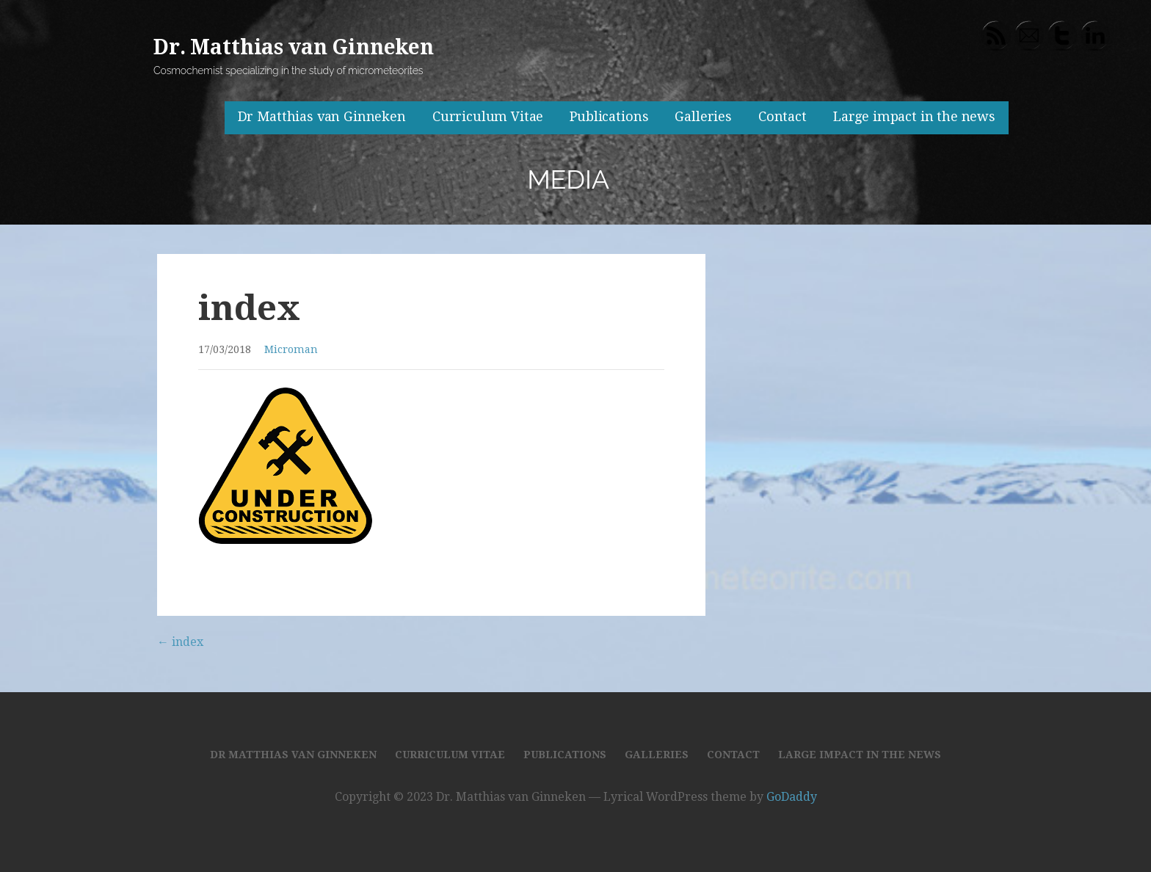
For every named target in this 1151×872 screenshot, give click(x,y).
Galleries (703, 116)
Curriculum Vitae (487, 116)
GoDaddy (791, 797)
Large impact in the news (914, 116)
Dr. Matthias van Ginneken (293, 47)
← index (180, 642)
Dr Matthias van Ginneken (322, 116)
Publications (609, 116)
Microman (291, 349)
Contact (782, 116)
